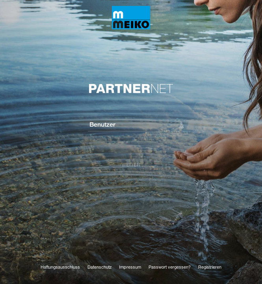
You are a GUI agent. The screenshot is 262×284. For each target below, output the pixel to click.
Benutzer (102, 124)
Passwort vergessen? (170, 266)
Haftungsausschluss (60, 266)
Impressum (130, 266)
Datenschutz (99, 266)
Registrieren (209, 266)
